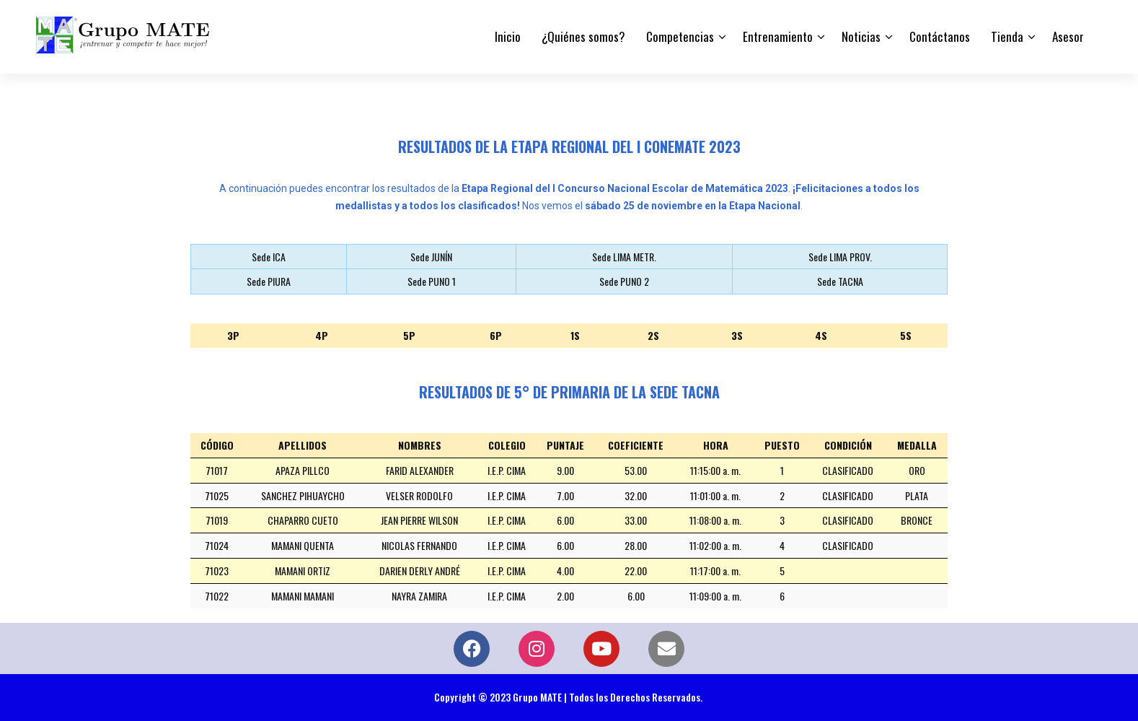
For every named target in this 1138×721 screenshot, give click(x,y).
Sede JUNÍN (431, 256)
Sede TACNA (840, 281)
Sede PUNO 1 (431, 281)
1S (575, 335)
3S (737, 335)
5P (409, 335)
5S (906, 335)
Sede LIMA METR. (624, 256)
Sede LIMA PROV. (840, 256)
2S (653, 335)
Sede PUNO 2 (624, 281)
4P (321, 335)
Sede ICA (269, 256)
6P (496, 335)
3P (233, 335)
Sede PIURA (269, 281)
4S (821, 335)
